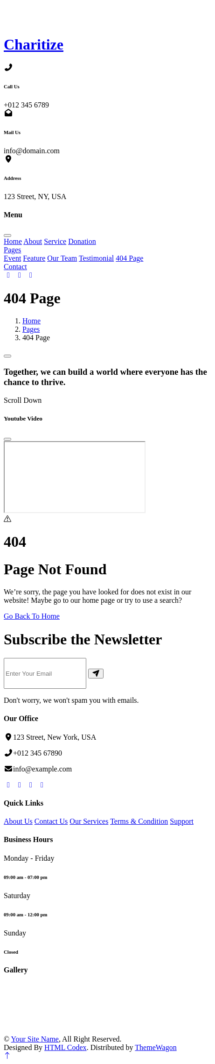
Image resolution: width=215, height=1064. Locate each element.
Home (13, 241)
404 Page (129, 258)
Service (55, 241)
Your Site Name (35, 1039)
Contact (15, 267)
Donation (82, 241)
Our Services (88, 821)
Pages (12, 250)
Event (12, 258)
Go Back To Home (32, 616)
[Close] (7, 439)
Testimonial (96, 258)
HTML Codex (65, 1047)
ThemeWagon (155, 1047)
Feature (34, 258)
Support (182, 821)
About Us (18, 821)
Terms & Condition (139, 821)
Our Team (62, 258)
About (32, 241)
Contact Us (51, 821)
